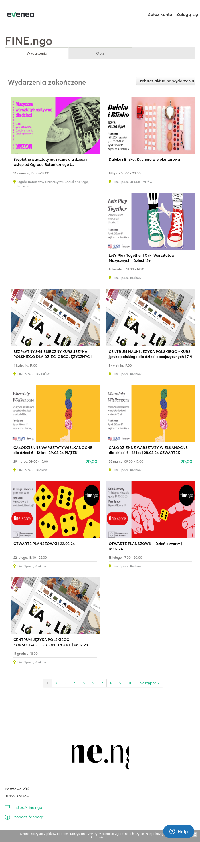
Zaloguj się (187, 14)
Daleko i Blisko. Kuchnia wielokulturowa (144, 159)
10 (130, 683)
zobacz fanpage (29, 816)
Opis (100, 53)
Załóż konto (160, 14)
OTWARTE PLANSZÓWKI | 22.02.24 (44, 543)
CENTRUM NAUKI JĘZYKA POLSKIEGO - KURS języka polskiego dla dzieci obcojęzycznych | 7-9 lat (150, 356)
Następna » (149, 683)
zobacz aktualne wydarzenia (167, 80)
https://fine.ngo (28, 807)
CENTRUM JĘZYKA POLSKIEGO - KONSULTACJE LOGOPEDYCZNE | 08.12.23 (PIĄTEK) (50, 644)
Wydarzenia (37, 53)
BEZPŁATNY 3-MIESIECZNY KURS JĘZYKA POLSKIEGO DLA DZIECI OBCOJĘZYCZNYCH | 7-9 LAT (53, 356)
